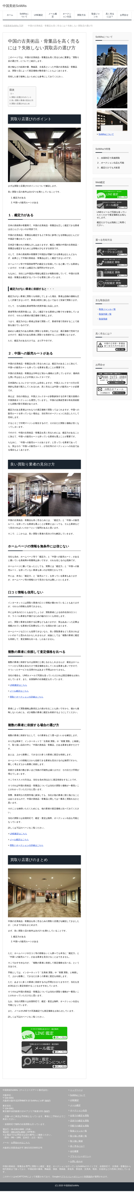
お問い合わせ (76, 1162)
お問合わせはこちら (20, 1143)
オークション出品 (67, 16)
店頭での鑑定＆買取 (79, 1121)
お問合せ (124, 16)
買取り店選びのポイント (21, 98)
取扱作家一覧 (105, 315)
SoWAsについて (24, 16)
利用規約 (88, 1177)
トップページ (76, 1091)
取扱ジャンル (95, 16)
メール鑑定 (53, 16)
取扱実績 (103, 320)
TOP (13, 27)
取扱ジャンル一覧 (107, 310)
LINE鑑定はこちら (18, 686)
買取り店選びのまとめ (20, 104)
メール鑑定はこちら (19, 692)
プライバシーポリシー (80, 1157)
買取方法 (81, 16)
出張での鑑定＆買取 (79, 1116)
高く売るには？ (110, 16)
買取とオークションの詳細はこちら (26, 698)
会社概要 (74, 1152)
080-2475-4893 (18, 1133)
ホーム (10, 16)
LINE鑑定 (38, 16)
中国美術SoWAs (20, 5)
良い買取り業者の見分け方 (22, 101)
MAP (47, 1101)
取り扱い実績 (76, 1142)
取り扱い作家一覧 (78, 1137)
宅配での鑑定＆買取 (79, 1127)
